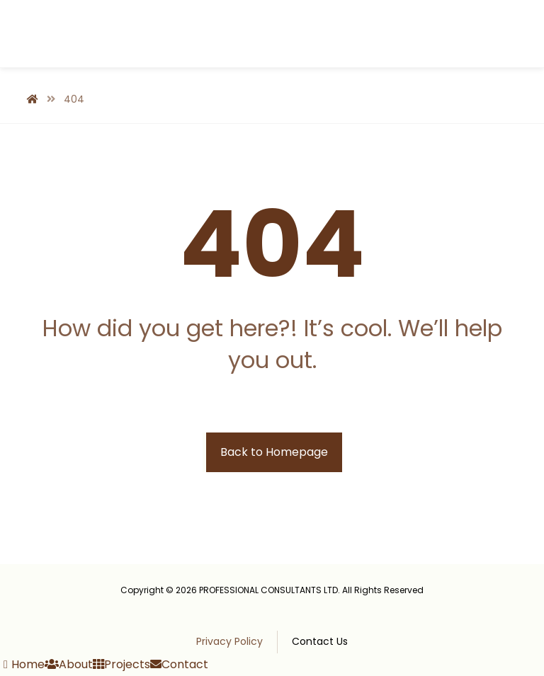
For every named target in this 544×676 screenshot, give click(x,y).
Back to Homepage (274, 452)
